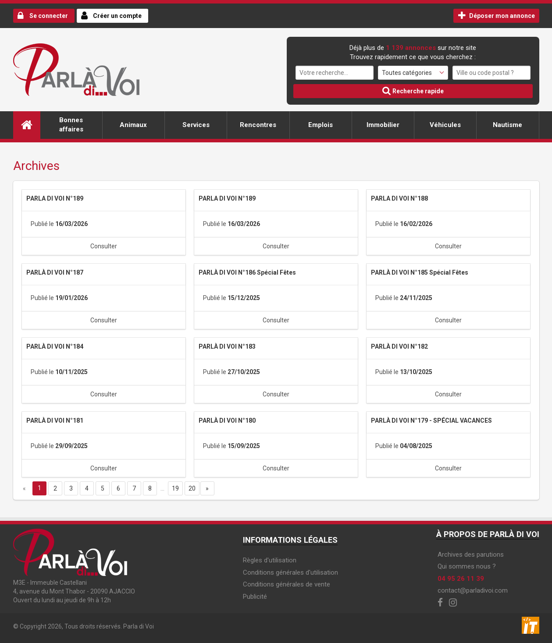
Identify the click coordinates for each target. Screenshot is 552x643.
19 (175, 488)
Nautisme (507, 125)
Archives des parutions (471, 554)
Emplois (320, 125)
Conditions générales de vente (286, 584)
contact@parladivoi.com (473, 590)
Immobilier (383, 125)
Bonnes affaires (71, 124)
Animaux (133, 125)
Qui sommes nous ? (467, 566)
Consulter (103, 246)
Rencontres (258, 125)
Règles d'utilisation (269, 560)
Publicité (255, 597)
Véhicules (445, 125)
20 (192, 488)
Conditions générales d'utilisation (290, 572)
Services (196, 125)
